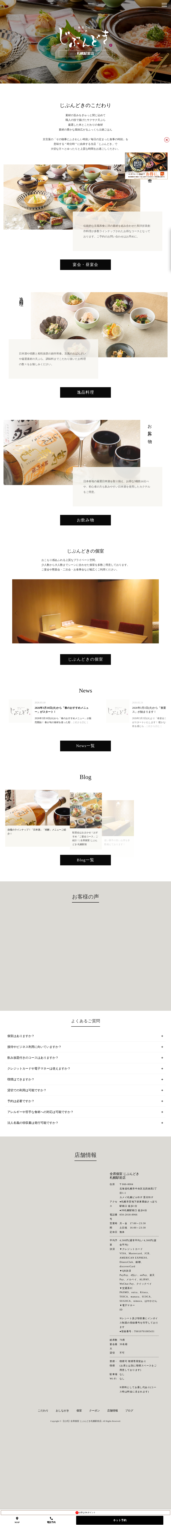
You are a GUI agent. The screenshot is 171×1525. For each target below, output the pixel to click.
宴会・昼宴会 (85, 286)
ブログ (129, 1490)
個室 (79, 1490)
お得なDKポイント (85, 1512)
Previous (18, 672)
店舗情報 (112, 1490)
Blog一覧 (85, 944)
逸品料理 (85, 423)
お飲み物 (85, 559)
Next (149, 672)
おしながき (62, 1490)
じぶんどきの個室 (85, 735)
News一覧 (85, 829)
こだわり (43, 1490)
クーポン (94, 1490)
